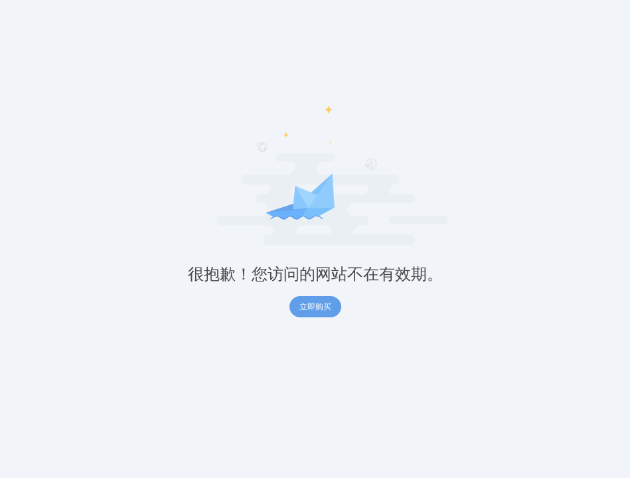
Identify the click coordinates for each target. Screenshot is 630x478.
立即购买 (315, 306)
